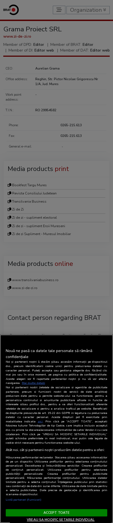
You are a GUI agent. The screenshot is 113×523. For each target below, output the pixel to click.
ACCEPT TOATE (56, 512)
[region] (56, 429)
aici (40, 421)
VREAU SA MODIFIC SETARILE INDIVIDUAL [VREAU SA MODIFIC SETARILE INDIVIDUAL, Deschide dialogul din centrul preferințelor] (60, 520)
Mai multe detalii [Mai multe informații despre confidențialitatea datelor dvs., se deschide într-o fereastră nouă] (33, 383)
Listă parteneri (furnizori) (24, 500)
